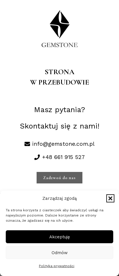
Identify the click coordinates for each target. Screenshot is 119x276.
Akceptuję (59, 236)
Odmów (60, 252)
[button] (110, 198)
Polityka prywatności (56, 266)
